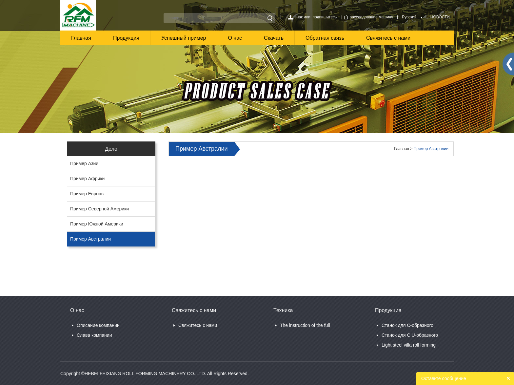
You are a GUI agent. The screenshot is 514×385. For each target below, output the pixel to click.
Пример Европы (87, 193)
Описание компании (98, 325)
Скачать (274, 38)
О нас (235, 38)
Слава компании (94, 335)
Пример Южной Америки (96, 223)
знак (299, 17)
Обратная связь (325, 38)
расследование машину (371, 17)
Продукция (126, 38)
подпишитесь (325, 17)
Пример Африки (87, 178)
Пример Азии (84, 163)
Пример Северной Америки (99, 208)
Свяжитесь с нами (388, 38)
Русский (409, 17)
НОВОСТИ (440, 17)
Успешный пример (183, 38)
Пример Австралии (90, 239)
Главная (81, 38)
